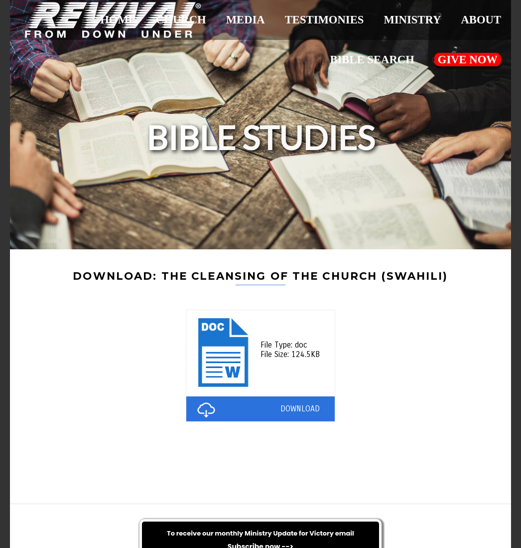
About (481, 19)
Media (245, 19)
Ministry (412, 19)
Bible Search (372, 59)
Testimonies (324, 19)
